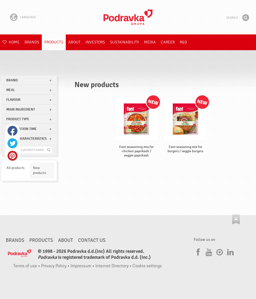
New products (39, 170)
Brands (31, 42)
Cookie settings (147, 266)
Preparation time (21, 129)
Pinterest (13, 156)
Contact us (92, 240)
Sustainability (124, 42)
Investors (95, 42)
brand (12, 80)
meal (10, 90)
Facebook (13, 131)
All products (15, 168)
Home (11, 42)
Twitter (13, 143)
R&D (183, 42)
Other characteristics (26, 139)
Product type (17, 119)
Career (168, 42)
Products (53, 42)
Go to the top (236, 219)
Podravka (128, 17)
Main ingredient (20, 109)
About (74, 42)
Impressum (80, 266)
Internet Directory (111, 266)
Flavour (13, 100)
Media (150, 42)
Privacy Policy (53, 266)
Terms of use (25, 266)
